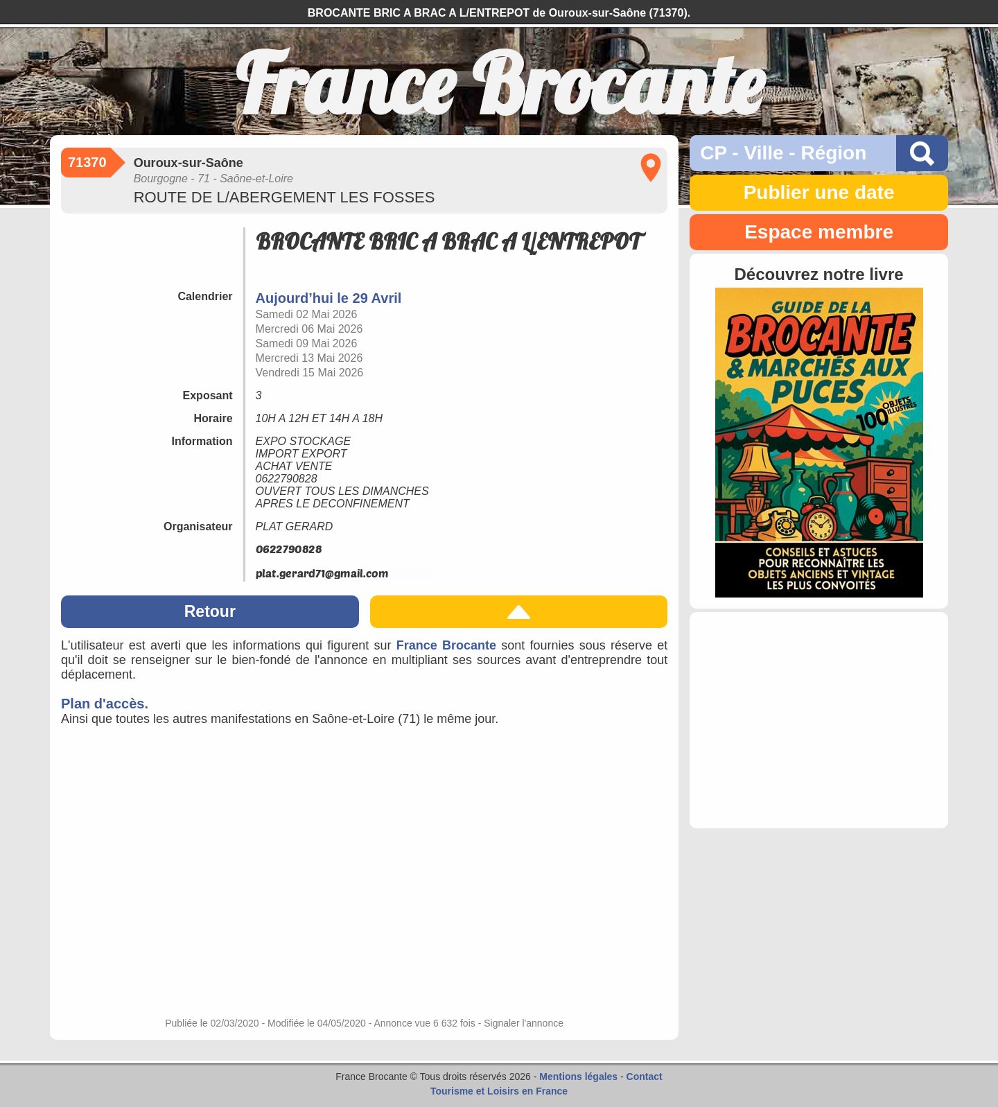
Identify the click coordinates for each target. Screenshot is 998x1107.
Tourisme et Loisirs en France (499, 1091)
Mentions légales (578, 1076)
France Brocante (446, 645)
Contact (645, 1076)
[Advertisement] (819, 720)
